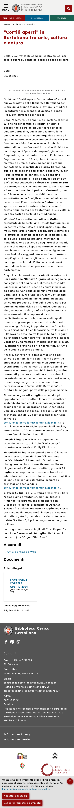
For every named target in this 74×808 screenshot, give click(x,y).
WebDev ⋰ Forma (15, 720)
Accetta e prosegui (16, 795)
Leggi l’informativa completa (22, 802)
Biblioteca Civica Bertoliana (32, 630)
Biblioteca (37, 18)
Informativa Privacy (17, 734)
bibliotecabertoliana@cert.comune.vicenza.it (32, 690)
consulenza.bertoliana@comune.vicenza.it (31, 422)
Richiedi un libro (12, 18)
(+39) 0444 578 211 (26, 673)
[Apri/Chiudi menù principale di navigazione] (5, 7)
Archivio (62, 18)
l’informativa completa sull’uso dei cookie (26, 789)
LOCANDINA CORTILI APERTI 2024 (19, 583)
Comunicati (30, 24)
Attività (17, 24)
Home (7, 24)
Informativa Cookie (17, 739)
